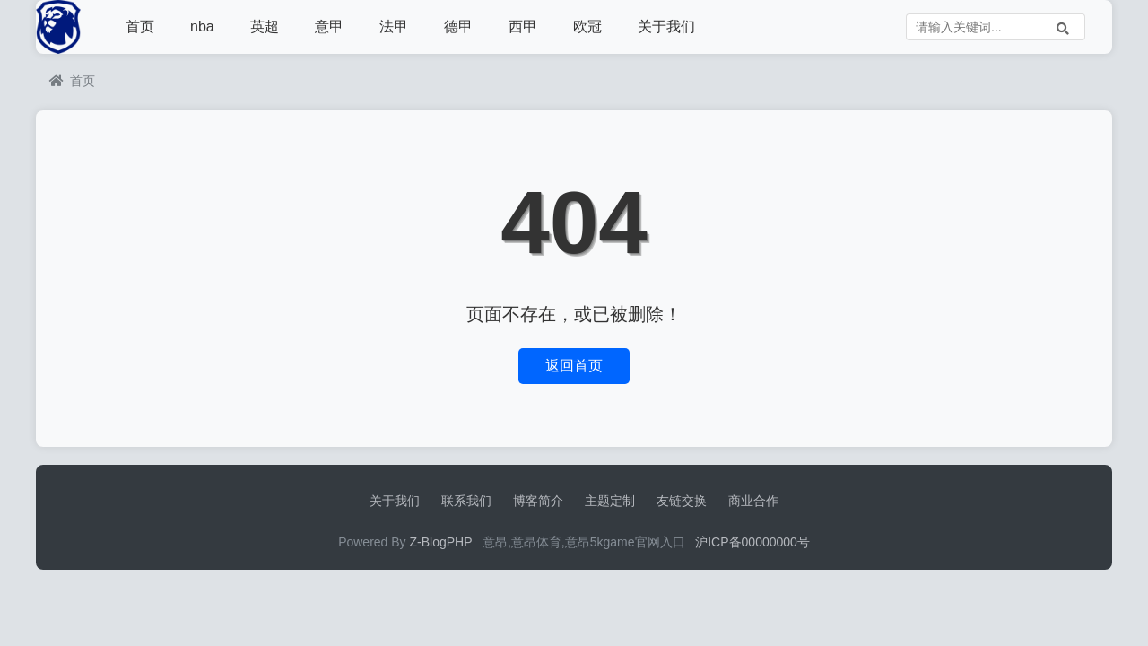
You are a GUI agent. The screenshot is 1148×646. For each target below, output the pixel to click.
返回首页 (574, 365)
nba (202, 26)
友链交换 (682, 500)
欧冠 (587, 26)
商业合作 (753, 500)
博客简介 (538, 500)
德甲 (458, 26)
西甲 (523, 26)
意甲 (329, 26)
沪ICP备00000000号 (752, 542)
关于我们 (666, 26)
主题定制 (610, 500)
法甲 (393, 26)
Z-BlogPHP (441, 542)
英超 (264, 26)
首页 (140, 26)
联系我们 (466, 500)
